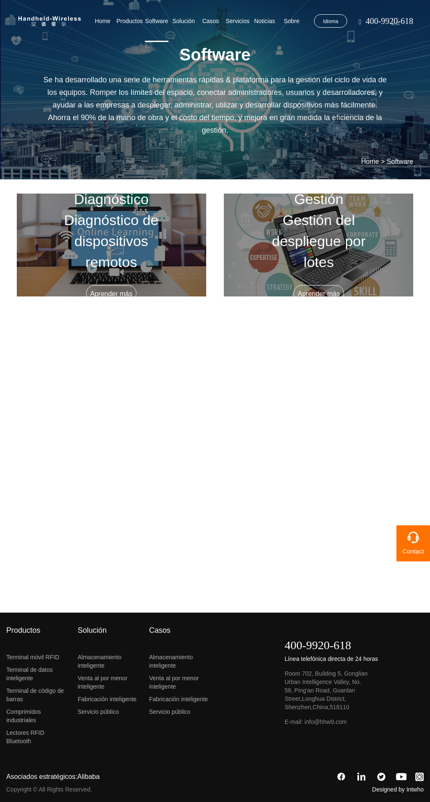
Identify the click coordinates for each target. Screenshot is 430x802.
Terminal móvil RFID (32, 657)
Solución (183, 21)
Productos (129, 21)
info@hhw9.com (325, 721)
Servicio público (98, 711)
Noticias (264, 21)
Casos (210, 21)
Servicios (237, 21)
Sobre (291, 21)
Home (102, 21)
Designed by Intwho (398, 789)
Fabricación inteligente (107, 699)
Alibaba (88, 776)
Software (156, 21)
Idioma (330, 21)
